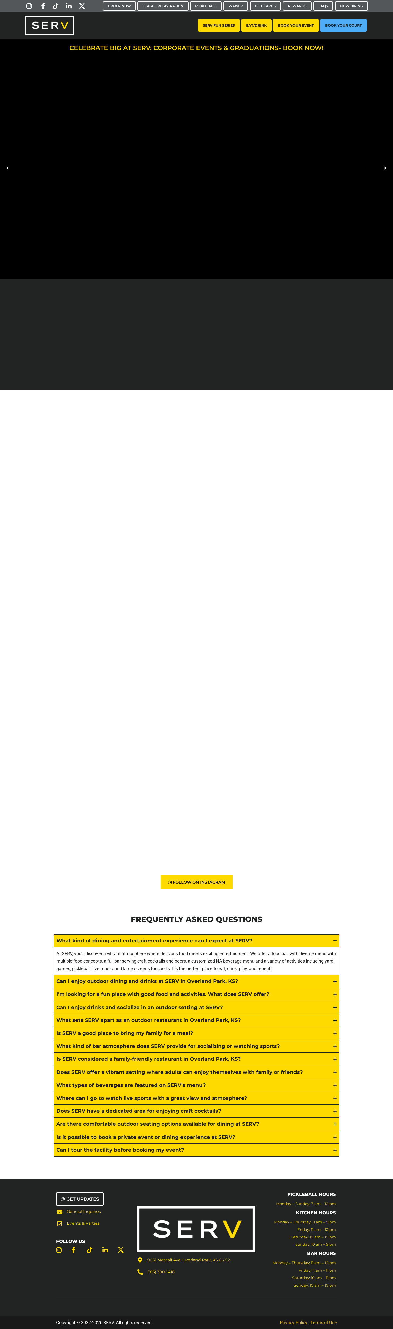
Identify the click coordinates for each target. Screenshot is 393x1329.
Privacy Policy (293, 1322)
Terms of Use (323, 1322)
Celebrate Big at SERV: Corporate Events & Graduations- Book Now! (196, 48)
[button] (7, 168)
